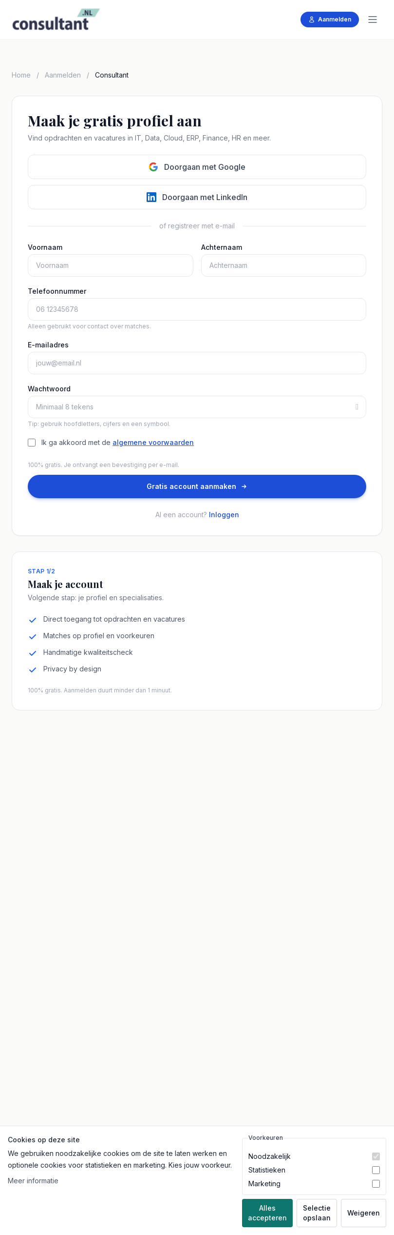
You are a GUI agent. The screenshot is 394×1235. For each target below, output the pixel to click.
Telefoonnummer (57, 291)
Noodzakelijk (269, 1156)
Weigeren (363, 1213)
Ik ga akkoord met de (117, 442)
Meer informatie (33, 1180)
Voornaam (45, 247)
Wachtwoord (49, 389)
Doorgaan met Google (197, 167)
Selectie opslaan (317, 1213)
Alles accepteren (267, 1213)
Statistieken (266, 1170)
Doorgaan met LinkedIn (197, 197)
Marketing (264, 1183)
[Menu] (372, 19)
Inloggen (224, 514)
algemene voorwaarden (153, 442)
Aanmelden (329, 19)
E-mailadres (48, 345)
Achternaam (221, 247)
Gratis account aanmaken (197, 486)
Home (21, 75)
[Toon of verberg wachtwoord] (361, 407)
